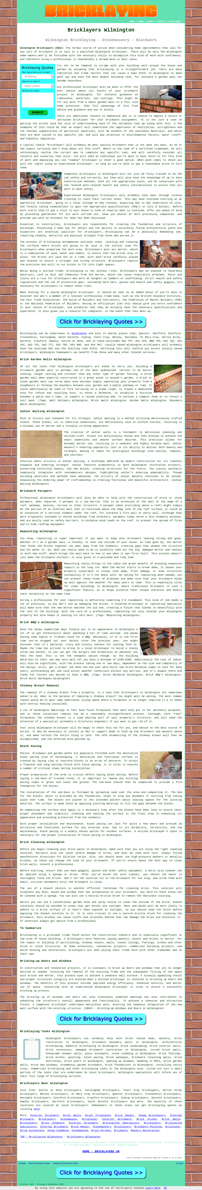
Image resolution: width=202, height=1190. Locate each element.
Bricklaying (28, 333)
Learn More (152, 1188)
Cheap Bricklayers (152, 1115)
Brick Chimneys (52, 1123)
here (37, 1109)
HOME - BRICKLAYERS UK (101, 1151)
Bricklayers (47, 1119)
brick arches (55, 1057)
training (70, 199)
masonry (164, 1038)
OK (165, 1188)
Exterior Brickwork (44, 1115)
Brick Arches (147, 1119)
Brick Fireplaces (98, 1115)
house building (49, 938)
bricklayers (72, 224)
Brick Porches (101, 1130)
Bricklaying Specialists (121, 1123)
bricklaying (105, 69)
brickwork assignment (121, 119)
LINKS (141, 21)
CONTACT (161, 21)
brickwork (131, 90)
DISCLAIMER (175, 21)
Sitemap (22, 1163)
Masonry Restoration (145, 1130)
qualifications (118, 206)
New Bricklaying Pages (39, 1163)
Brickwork (121, 1130)
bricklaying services (65, 1076)
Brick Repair (124, 1115)
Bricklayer (89, 1119)
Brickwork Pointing (148, 1126)
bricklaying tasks (95, 1068)
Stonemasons (68, 1119)
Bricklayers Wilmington (83, 1136)
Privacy (179, 1163)
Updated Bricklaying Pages (65, 1163)
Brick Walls (72, 1115)
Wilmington (79, 333)
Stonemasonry (102, 1126)
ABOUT (150, 21)
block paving (29, 757)
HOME (132, 21)
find (32, 1090)
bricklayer (119, 51)
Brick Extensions (32, 1130)
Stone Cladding (57, 1130)
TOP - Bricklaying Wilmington (41, 1136)
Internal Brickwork (54, 1126)
